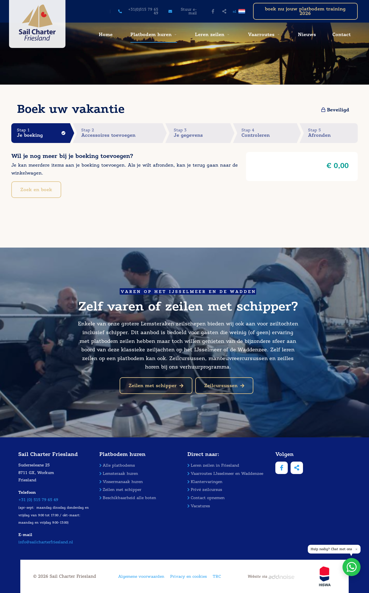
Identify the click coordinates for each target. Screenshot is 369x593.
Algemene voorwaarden (141, 576)
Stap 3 (202, 133)
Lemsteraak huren (118, 473)
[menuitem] (105, 35)
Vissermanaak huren (121, 481)
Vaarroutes (261, 35)
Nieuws (307, 35)
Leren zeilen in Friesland (213, 465)
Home (106, 35)
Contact (341, 35)
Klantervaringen (204, 481)
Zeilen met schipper (156, 386)
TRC (217, 576)
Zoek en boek (36, 190)
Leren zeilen (209, 35)
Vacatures (198, 506)
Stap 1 (43, 133)
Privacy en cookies (188, 576)
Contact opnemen (206, 497)
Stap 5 (333, 133)
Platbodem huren (151, 35)
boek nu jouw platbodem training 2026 (305, 11)
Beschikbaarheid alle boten (127, 497)
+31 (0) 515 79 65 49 (38, 499)
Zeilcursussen (224, 386)
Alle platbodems (117, 465)
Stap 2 (121, 133)
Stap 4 (269, 133)
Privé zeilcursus (204, 489)
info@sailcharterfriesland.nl (45, 542)
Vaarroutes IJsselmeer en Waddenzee (225, 473)
